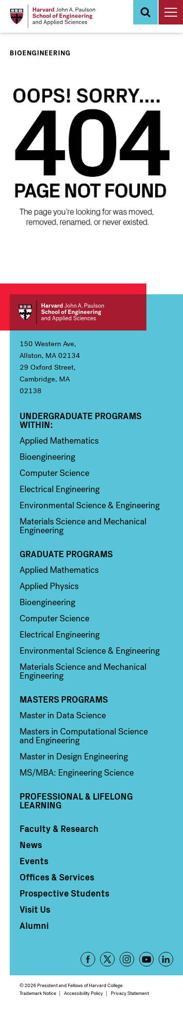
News (31, 844)
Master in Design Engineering (74, 756)
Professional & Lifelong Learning (76, 800)
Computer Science (54, 473)
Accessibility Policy (83, 993)
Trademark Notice (38, 993)
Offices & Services (57, 877)
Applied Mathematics (59, 440)
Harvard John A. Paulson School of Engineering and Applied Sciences (78, 312)
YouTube (146, 959)
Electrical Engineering (60, 489)
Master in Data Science (63, 715)
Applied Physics (49, 586)
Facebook (88, 959)
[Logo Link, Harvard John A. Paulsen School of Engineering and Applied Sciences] (52, 16)
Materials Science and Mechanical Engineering (83, 526)
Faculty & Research (59, 828)
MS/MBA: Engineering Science (77, 772)
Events (34, 860)
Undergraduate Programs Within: (81, 420)
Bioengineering (40, 53)
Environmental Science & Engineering (90, 505)
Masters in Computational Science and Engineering (84, 736)
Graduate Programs (66, 553)
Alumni (34, 925)
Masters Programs (64, 699)
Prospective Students (64, 893)
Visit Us (35, 909)
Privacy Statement (130, 993)
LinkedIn (166, 959)
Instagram (127, 959)
